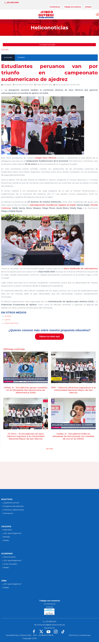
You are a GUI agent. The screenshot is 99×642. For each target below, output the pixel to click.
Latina (7, 320)
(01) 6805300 (50, 622)
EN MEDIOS (21, 57)
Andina (8, 316)
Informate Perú (12, 323)
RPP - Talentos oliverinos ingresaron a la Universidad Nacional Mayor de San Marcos (73, 390)
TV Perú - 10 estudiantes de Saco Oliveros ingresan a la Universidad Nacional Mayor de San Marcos (25, 436)
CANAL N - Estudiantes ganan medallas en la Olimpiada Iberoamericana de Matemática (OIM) (25, 390)
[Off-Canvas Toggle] (97, 14)
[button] (49, 44)
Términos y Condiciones (79, 635)
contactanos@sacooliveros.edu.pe (51, 625)
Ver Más (49, 449)
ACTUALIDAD (8, 57)
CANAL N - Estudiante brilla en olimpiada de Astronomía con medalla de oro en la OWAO (73, 436)
